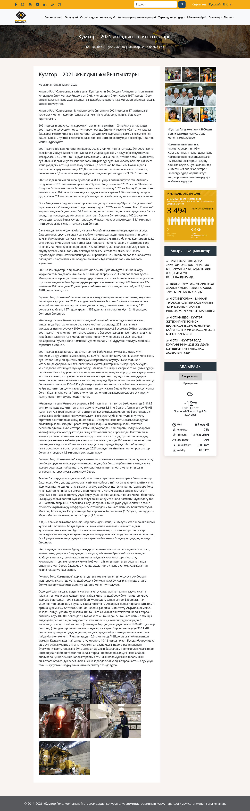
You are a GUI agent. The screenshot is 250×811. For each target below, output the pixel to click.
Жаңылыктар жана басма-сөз (142, 47)
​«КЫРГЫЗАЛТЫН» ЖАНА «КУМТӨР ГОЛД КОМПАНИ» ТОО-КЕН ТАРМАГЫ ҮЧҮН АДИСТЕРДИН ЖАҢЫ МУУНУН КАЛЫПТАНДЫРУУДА (188, 269)
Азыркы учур (190, 376)
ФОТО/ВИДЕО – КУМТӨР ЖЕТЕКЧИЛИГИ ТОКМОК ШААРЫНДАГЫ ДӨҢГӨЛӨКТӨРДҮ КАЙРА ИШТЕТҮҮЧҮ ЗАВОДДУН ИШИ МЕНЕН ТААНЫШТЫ (190, 326)
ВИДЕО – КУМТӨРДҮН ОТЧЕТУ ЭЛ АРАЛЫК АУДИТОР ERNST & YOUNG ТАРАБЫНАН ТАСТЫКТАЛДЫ (190, 288)
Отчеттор (215, 17)
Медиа (228, 17)
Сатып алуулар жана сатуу (97, 17)
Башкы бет (94, 47)
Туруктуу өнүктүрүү (170, 17)
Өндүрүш (71, 17)
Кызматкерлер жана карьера (136, 17)
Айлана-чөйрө (196, 17)
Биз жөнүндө (53, 17)
